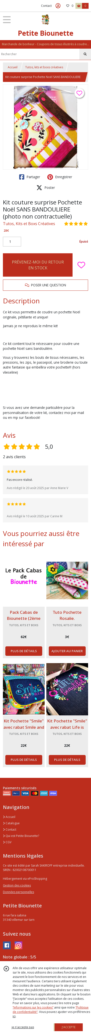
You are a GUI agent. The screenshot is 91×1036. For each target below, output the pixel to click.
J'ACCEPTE (68, 1027)
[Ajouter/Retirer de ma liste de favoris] (81, 265)
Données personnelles (18, 892)
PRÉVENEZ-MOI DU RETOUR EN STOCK (38, 265)
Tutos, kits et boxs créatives (44, 67)
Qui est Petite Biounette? (21, 836)
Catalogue (11, 823)
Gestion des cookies (17, 885)
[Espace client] (58, 6)
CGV (7, 842)
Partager (29, 177)
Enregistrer (59, 177)
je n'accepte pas (23, 1027)
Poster (45, 188)
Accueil (12, 67)
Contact (46, 6)
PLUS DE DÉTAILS (24, 651)
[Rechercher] (85, 54)
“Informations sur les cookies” (33, 1007)
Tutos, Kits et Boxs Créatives (29, 223)
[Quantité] (12, 241)
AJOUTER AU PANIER (67, 651)
